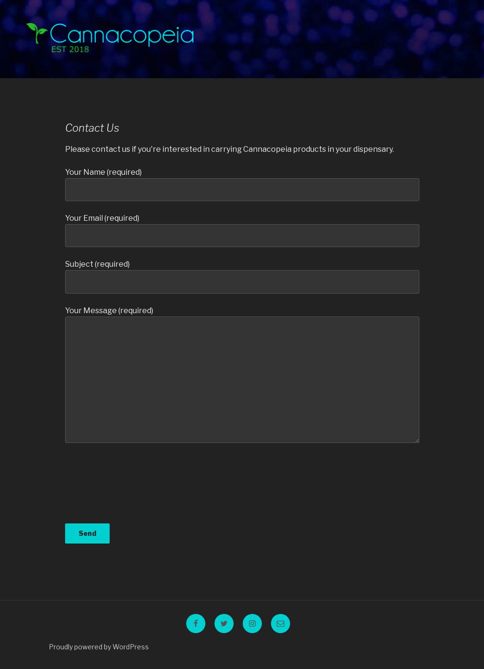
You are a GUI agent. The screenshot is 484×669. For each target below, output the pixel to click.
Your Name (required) (242, 184)
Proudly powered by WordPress (99, 647)
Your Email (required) (242, 230)
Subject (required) (242, 276)
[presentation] (104, 488)
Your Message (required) (242, 374)
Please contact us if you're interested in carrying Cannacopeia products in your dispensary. (229, 149)
